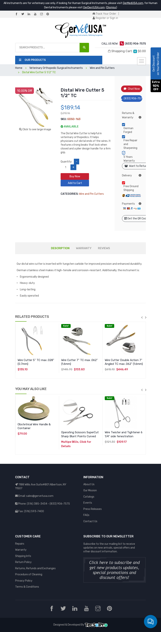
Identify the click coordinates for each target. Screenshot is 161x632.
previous (142, 317)
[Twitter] (24, 14)
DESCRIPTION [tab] (60, 248)
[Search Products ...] (84, 47)
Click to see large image (35, 129)
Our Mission (90, 490)
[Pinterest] (49, 14)
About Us (89, 484)
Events (87, 502)
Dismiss (111, 7)
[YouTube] (37, 14)
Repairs (19, 543)
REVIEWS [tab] (104, 248)
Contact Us (90, 521)
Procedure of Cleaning (28, 574)
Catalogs (88, 496)
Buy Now (75, 176)
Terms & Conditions (27, 586)
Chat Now (132, 88)
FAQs (86, 515)
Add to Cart (75, 183)
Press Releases (92, 509)
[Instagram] (43, 14)
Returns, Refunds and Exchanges (35, 568)
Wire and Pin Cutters (91, 193)
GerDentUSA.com (94, 7)
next (145, 317)
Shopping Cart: (127, 51)
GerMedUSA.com (133, 3)
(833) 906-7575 (131, 98)
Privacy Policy (23, 580)
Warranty (21, 549)
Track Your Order (104, 13)
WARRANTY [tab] (83, 248)
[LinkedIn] (30, 14)
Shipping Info (23, 556)
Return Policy (23, 562)
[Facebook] (18, 14)
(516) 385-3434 (37, 503)
